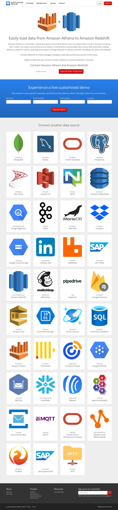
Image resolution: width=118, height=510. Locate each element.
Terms (34, 507)
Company (90, 98)
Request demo (59, 109)
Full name (9, 98)
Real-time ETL (34, 498)
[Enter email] (46, 71)
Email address (65, 98)
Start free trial (71, 71)
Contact (62, 3)
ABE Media (108, 507)
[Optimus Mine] (14, 3)
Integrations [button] (41, 3)
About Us (9, 492)
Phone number (38, 98)
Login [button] (100, 3)
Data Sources (34, 494)
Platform (29, 3)
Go (110, 493)
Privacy (28, 507)
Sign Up (108, 3)
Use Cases (9, 494)
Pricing (53, 3)
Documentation (59, 492)
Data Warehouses (35, 496)
